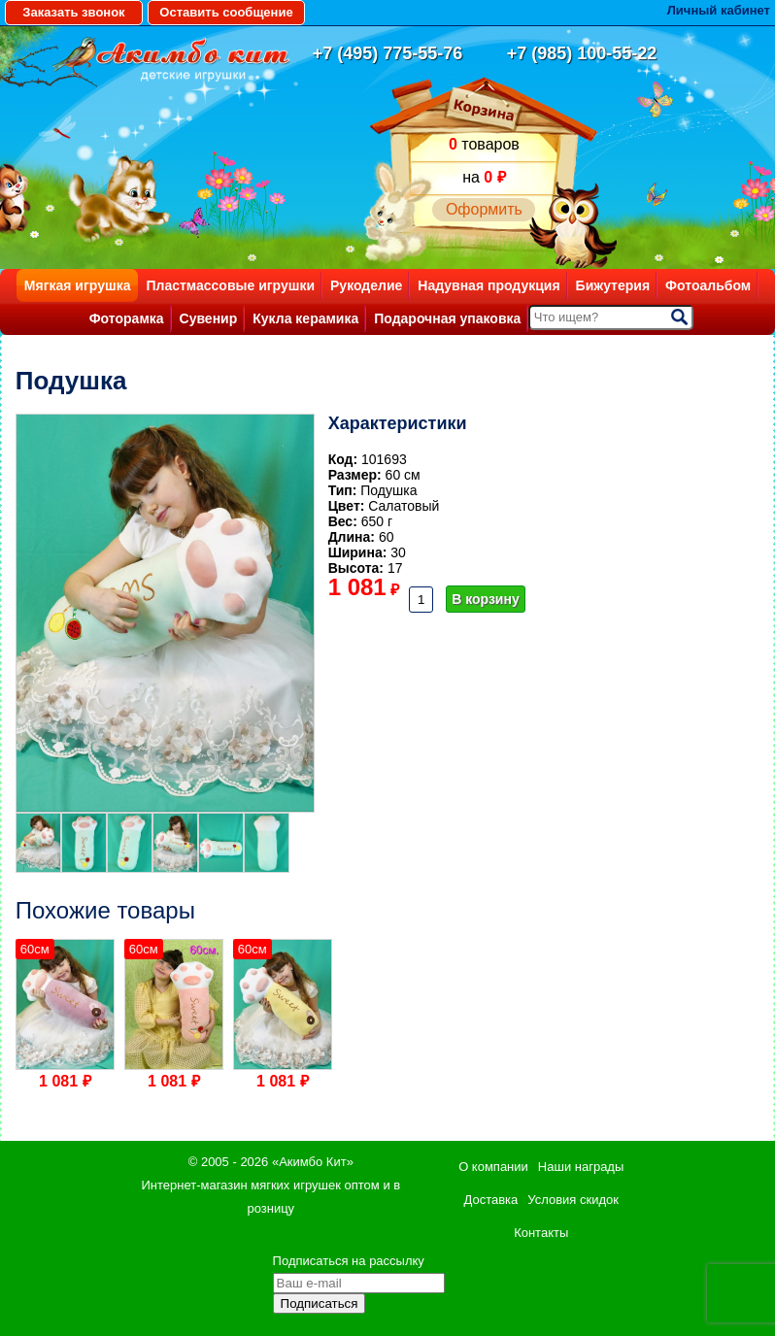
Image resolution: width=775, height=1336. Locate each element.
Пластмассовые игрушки (230, 285)
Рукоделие (366, 285)
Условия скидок (573, 1199)
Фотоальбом (708, 285)
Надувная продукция (488, 285)
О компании (493, 1166)
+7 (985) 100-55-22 (582, 53)
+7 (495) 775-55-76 (388, 53)
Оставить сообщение (225, 12)
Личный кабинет (718, 10)
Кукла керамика (305, 318)
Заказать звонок (73, 12)
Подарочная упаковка (447, 318)
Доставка (490, 1199)
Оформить (484, 209)
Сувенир (209, 318)
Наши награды (580, 1166)
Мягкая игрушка (77, 285)
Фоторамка (126, 318)
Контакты (541, 1232)
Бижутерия (613, 285)
